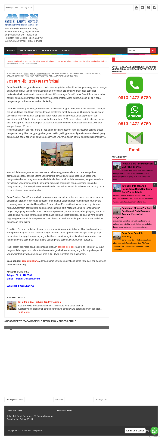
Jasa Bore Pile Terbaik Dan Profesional (39, 302)
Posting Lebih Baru (14, 399)
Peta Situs (67, 50)
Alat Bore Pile (50, 50)
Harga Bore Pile (28, 50)
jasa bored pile (92, 73)
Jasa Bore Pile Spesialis (33, 431)
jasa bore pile (76, 73)
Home (11, 50)
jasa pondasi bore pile (41, 76)
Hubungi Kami (12, 7)
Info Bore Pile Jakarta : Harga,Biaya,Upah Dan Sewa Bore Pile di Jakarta (137, 189)
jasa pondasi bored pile (65, 76)
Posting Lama (101, 399)
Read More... (24, 312)
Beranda (59, 399)
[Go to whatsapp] (154, 431)
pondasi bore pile (66, 247)
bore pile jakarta (30, 261)
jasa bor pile (61, 73)
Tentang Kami (26, 7)
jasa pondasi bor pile (18, 76)
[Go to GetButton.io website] (154, 437)
